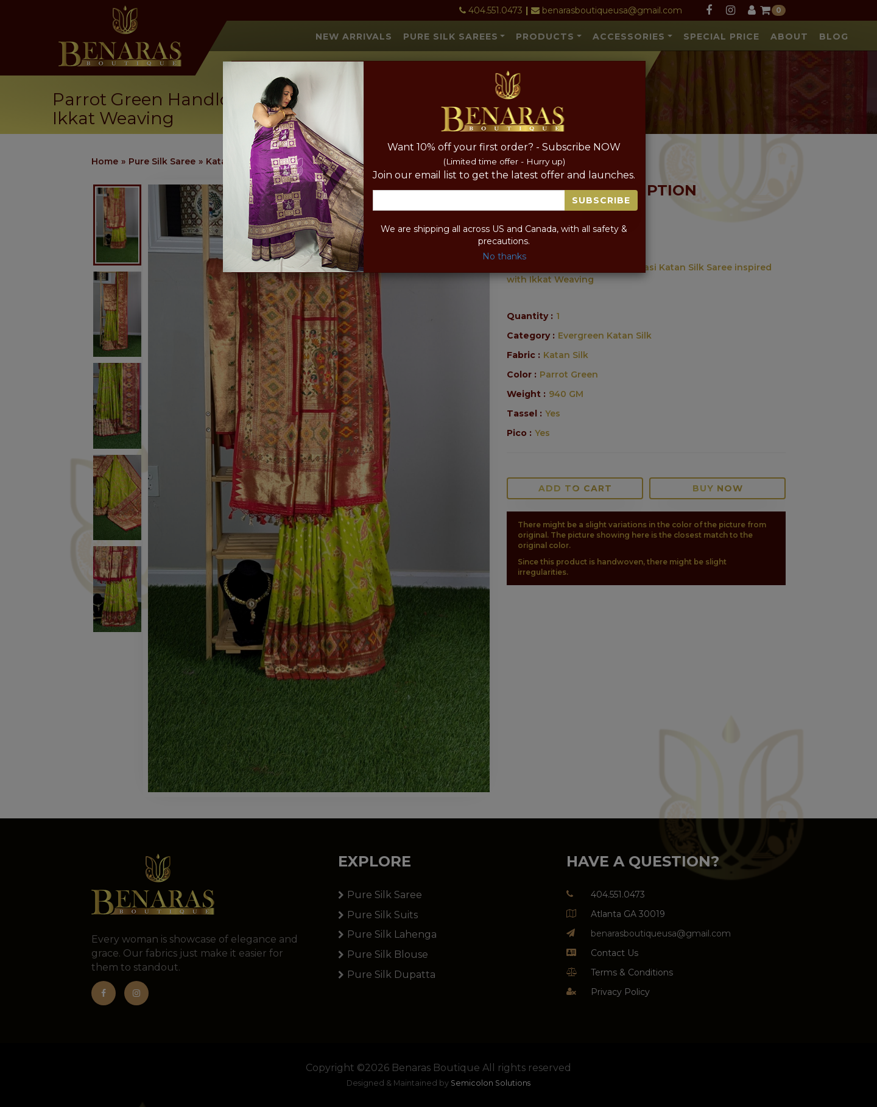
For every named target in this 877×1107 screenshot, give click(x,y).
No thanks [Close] (504, 256)
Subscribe (601, 200)
